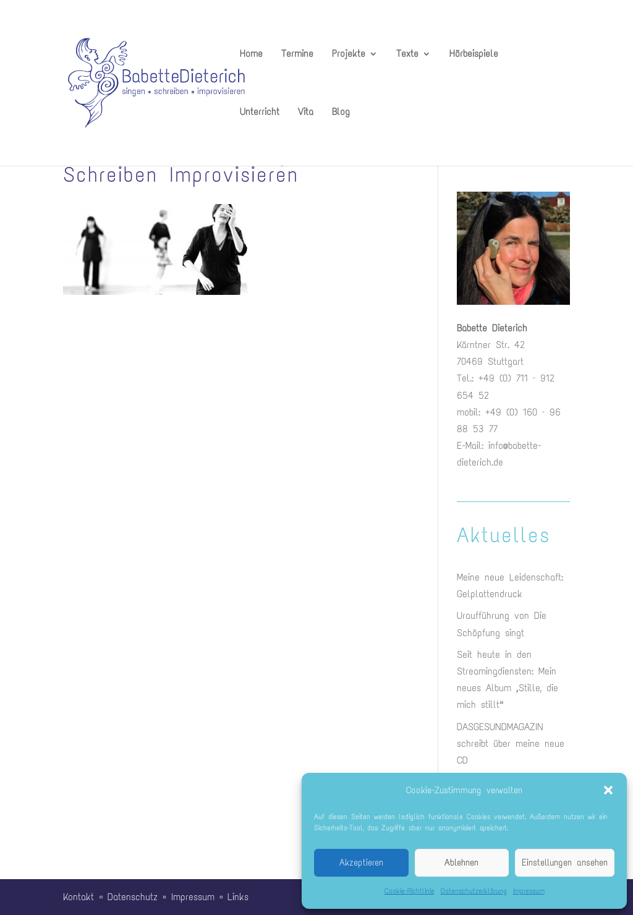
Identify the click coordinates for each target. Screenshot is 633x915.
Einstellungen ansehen (565, 862)
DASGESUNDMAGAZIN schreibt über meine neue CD (510, 743)
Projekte (348, 54)
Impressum (529, 891)
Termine (297, 54)
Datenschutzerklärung (474, 891)
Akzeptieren (361, 862)
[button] (608, 790)
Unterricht (259, 112)
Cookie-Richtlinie (409, 891)
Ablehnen (461, 862)
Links (238, 897)
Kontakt (78, 897)
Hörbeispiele (473, 54)
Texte (407, 54)
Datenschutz (133, 897)
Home (251, 54)
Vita (305, 112)
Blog (341, 112)
